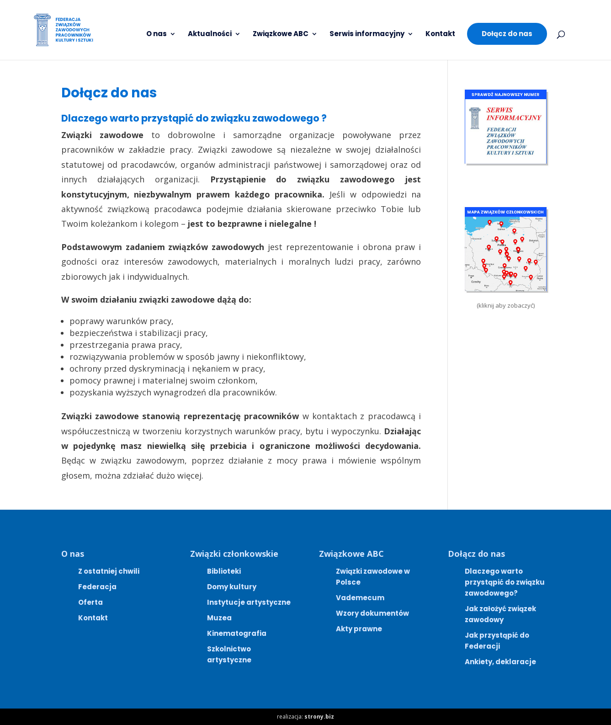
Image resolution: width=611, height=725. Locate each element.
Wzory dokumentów (372, 613)
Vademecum (360, 597)
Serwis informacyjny (366, 34)
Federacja (97, 587)
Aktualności (210, 34)
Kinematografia (236, 633)
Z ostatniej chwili (108, 571)
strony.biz (319, 716)
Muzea (219, 618)
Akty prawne (359, 629)
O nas (156, 34)
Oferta (90, 602)
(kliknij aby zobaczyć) (506, 305)
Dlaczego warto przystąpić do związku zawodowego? (505, 582)
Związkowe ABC (280, 34)
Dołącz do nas (507, 33)
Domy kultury (231, 587)
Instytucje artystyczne (249, 602)
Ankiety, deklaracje (500, 661)
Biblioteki (224, 571)
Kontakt (440, 34)
